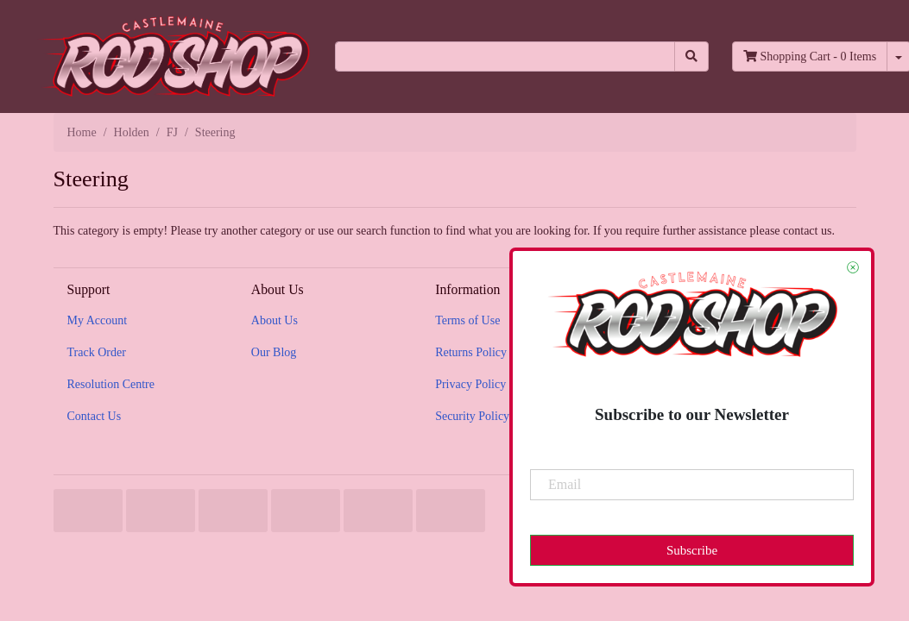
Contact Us (94, 416)
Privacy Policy (470, 384)
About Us (274, 320)
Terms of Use (467, 320)
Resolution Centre (111, 384)
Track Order (96, 352)
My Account (97, 320)
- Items (809, 56)
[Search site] (691, 56)
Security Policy (472, 416)
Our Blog (274, 352)
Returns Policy (471, 352)
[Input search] (505, 56)
